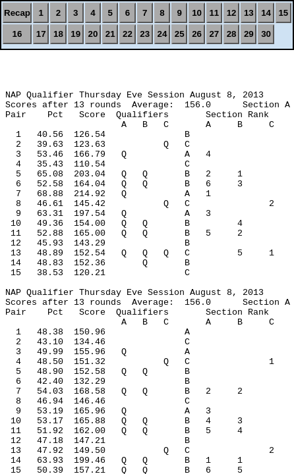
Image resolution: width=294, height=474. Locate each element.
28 (232, 34)
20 (93, 34)
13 (249, 13)
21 (110, 34)
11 (214, 13)
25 (180, 34)
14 (266, 13)
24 (162, 34)
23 (145, 34)
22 (127, 34)
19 (75, 34)
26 (197, 34)
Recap (17, 13)
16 (17, 34)
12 (232, 13)
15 (283, 13)
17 (41, 34)
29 (249, 34)
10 (197, 13)
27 (214, 34)
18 (58, 34)
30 (266, 34)
